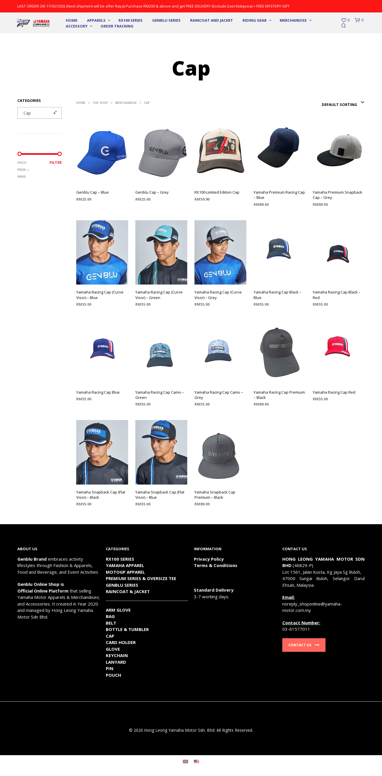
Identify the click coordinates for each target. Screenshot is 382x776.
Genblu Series (166, 20)
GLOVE (113, 649)
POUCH (113, 675)
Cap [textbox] (38, 113)
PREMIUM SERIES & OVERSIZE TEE (141, 578)
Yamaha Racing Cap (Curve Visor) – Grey (218, 294)
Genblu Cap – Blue (92, 192)
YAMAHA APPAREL (125, 565)
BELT (111, 623)
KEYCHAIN (117, 655)
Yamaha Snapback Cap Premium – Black (214, 494)
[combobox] (39, 113)
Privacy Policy (209, 559)
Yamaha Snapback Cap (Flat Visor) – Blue (159, 494)
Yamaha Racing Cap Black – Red (337, 294)
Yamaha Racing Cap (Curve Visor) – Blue (99, 294)
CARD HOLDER (121, 642)
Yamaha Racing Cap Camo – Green (159, 395)
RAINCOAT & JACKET (128, 591)
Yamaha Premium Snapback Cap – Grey (337, 195)
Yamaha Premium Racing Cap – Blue (279, 195)
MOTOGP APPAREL (125, 572)
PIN (109, 668)
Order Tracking (117, 26)
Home (71, 20)
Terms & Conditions (215, 565)
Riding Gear (255, 20)
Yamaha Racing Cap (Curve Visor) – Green (159, 294)
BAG (110, 616)
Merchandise (293, 20)
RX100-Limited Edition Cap (216, 192)
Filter (56, 162)
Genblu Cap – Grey (152, 192)
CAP (110, 636)
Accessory (77, 26)
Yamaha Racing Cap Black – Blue (277, 294)
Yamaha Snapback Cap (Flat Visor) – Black (100, 494)
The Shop (100, 103)
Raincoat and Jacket (211, 20)
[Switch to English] (185, 761)
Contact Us (303, 645)
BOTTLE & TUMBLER (127, 629)
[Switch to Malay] (196, 761)
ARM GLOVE (118, 610)
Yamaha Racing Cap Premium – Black (279, 395)
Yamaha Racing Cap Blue (98, 392)
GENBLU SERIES (122, 585)
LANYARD (116, 662)
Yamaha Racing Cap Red (334, 392)
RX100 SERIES (131, 20)
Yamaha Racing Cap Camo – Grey (218, 395)
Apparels (96, 20)
